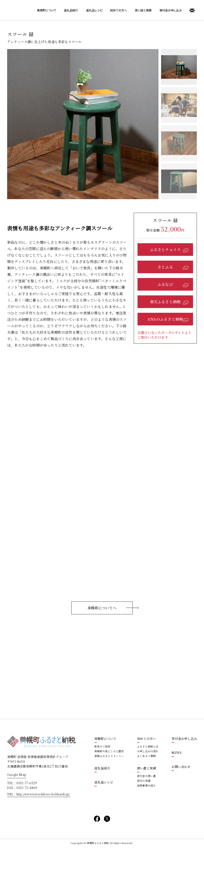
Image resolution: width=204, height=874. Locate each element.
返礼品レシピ (94, 10)
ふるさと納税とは (147, 772)
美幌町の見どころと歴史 (109, 777)
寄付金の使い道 (146, 801)
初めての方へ (118, 10)
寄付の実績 (143, 806)
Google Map (16, 800)
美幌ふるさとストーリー (109, 781)
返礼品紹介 (71, 10)
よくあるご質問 (146, 781)
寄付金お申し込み (170, 10)
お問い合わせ (181, 792)
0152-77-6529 (26, 808)
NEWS (177, 778)
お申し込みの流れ (147, 777)
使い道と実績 (143, 10)
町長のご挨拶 (102, 772)
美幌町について (46, 10)
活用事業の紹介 (146, 811)
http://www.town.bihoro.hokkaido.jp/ (43, 820)
